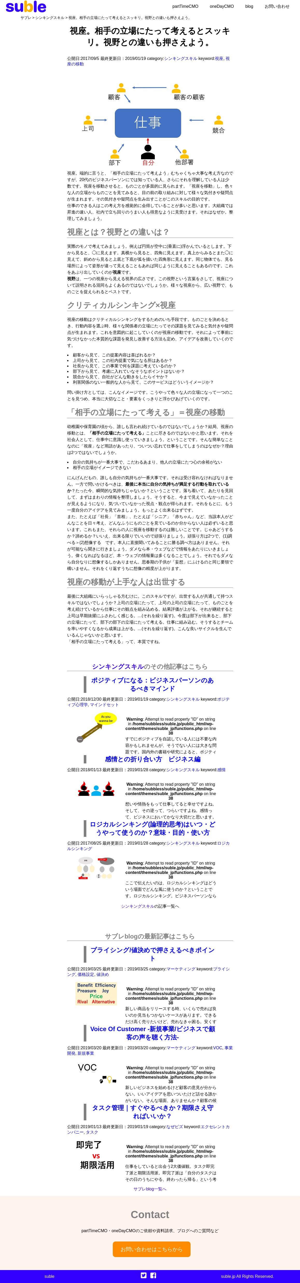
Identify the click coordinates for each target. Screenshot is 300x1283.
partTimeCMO (185, 6)
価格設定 (86, 974)
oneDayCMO (222, 6)
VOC (217, 1048)
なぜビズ (174, 1127)
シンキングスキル (49, 18)
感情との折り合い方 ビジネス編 (152, 759)
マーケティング (181, 969)
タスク (92, 1132)
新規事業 (86, 1053)
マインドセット (104, 704)
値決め (102, 974)
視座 (219, 58)
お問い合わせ (277, 6)
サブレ (25, 18)
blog (249, 6)
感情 (221, 770)
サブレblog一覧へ (150, 1189)
